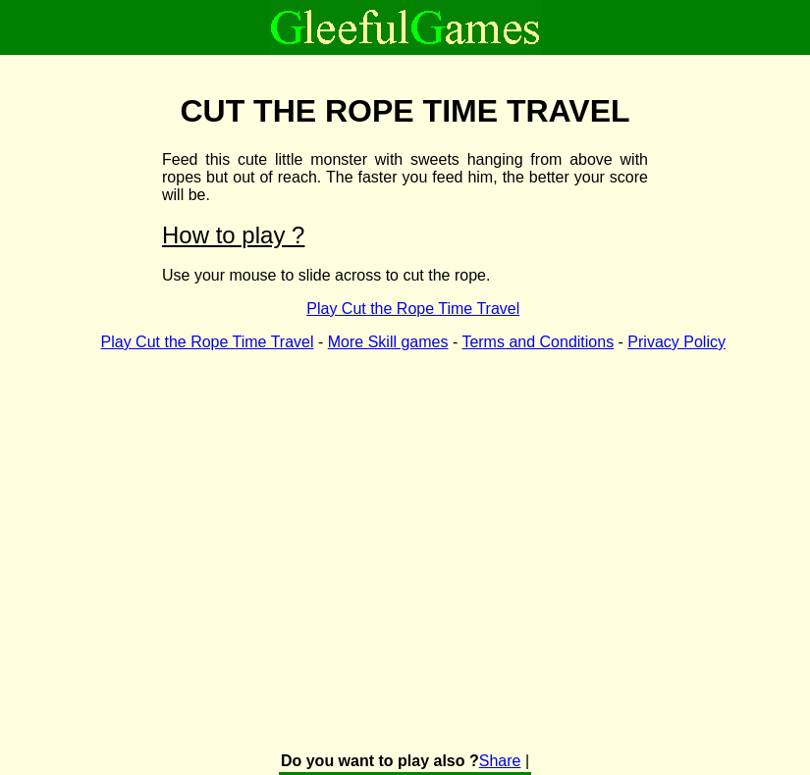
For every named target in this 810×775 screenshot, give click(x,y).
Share (500, 760)
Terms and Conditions (537, 342)
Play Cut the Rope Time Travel (412, 308)
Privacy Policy (676, 342)
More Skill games (388, 342)
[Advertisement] (244, 524)
